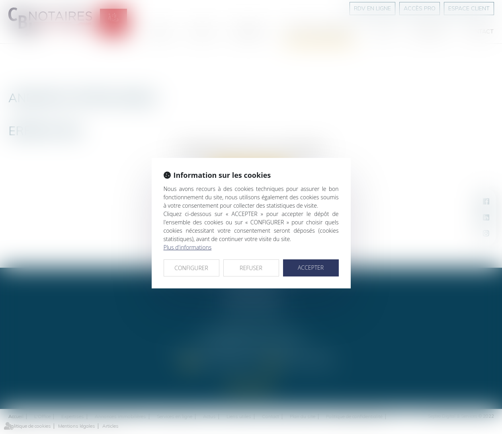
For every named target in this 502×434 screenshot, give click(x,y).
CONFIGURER (191, 268)
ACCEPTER (311, 267)
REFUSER (251, 268)
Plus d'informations (188, 247)
